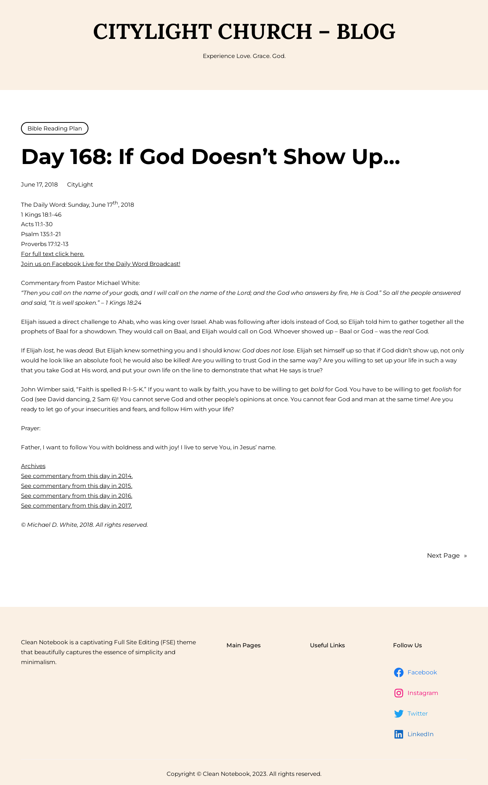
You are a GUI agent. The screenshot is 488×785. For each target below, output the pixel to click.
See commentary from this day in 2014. (77, 475)
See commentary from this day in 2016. (76, 495)
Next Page (447, 555)
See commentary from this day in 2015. (76, 485)
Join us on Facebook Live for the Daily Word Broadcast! (100, 263)
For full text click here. (52, 253)
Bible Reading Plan (54, 128)
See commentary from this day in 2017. (76, 505)
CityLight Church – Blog (244, 31)
